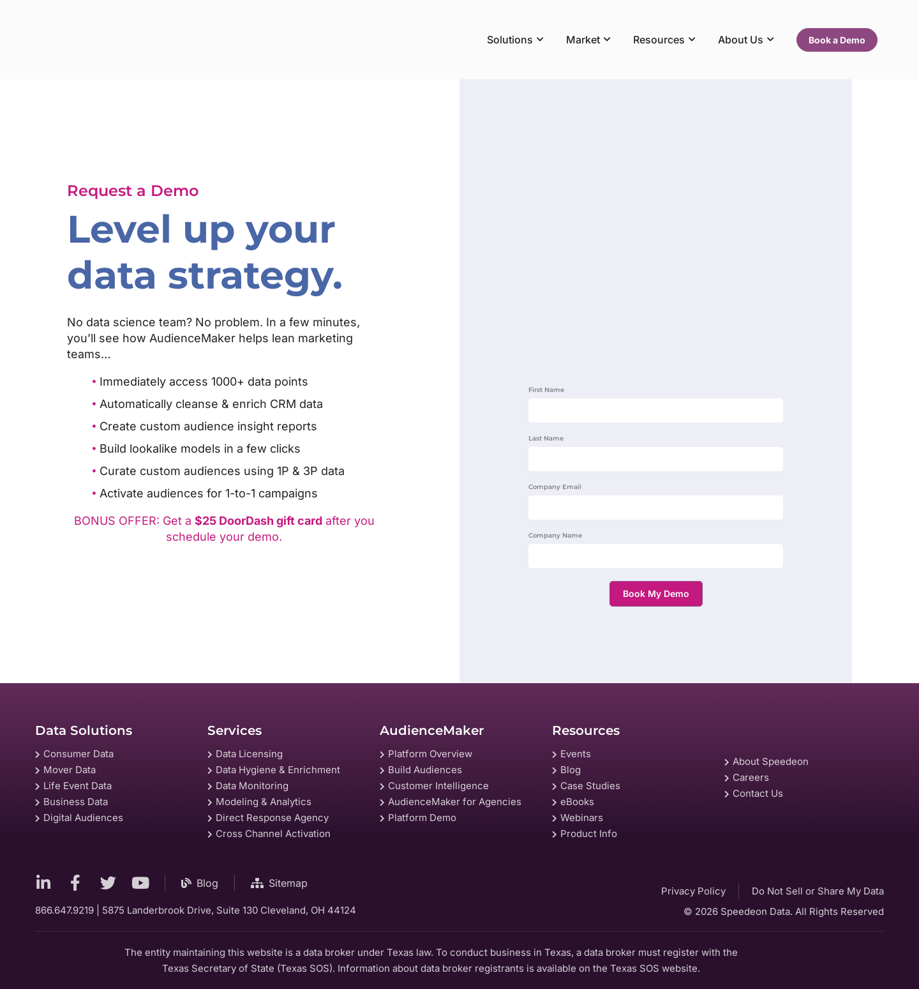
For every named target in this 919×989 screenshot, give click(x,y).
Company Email (554, 487)
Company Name (555, 536)
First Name (546, 390)
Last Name (546, 438)
